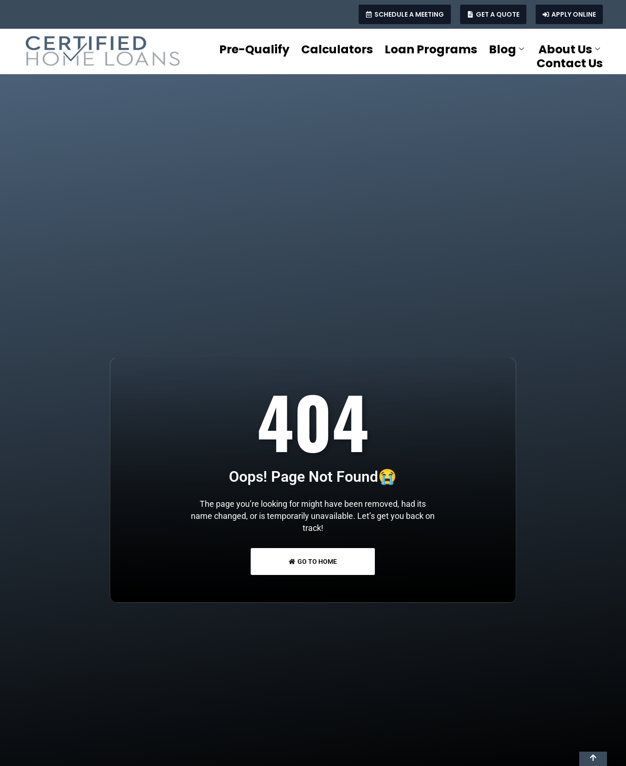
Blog (506, 50)
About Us (569, 50)
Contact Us (570, 63)
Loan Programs (431, 50)
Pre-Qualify (254, 50)
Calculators (337, 50)
